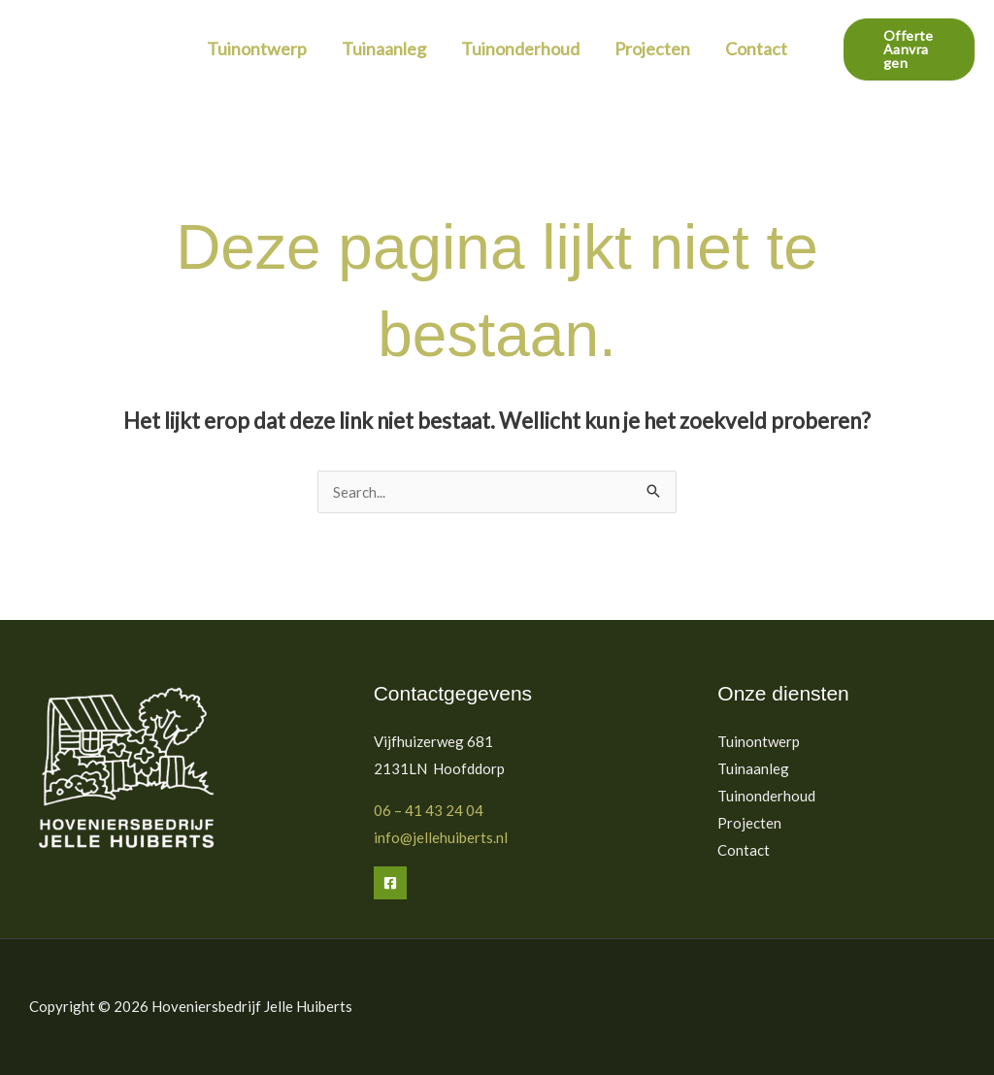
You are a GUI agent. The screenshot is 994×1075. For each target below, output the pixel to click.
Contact (756, 48)
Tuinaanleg (384, 48)
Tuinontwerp (257, 48)
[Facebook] (390, 882)
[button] (909, 49)
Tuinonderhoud (520, 48)
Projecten (652, 48)
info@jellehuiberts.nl (441, 837)
